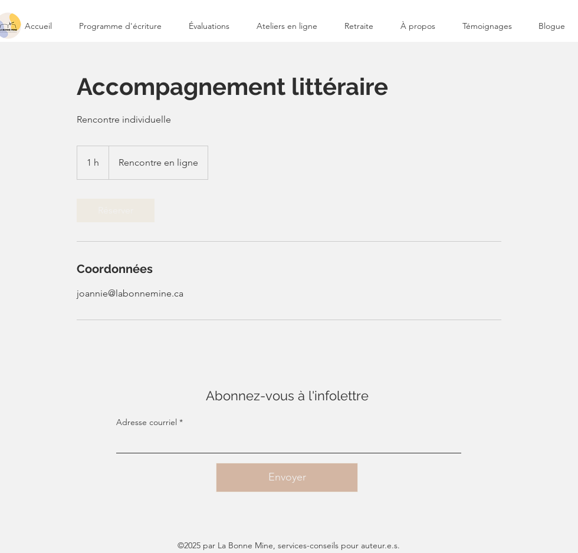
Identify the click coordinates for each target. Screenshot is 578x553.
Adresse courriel (146, 422)
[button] (287, 26)
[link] (116, 210)
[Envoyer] (287, 477)
